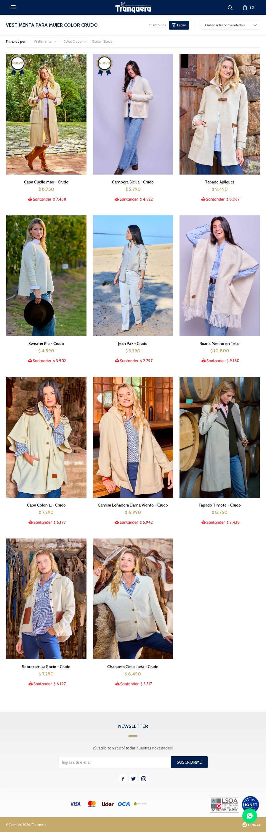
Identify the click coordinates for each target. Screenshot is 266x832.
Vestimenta (43, 41)
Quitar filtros (102, 41)
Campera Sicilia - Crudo (133, 182)
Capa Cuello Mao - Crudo (46, 182)
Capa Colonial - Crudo (46, 505)
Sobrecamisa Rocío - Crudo (46, 666)
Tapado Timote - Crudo (219, 505)
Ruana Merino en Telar (220, 343)
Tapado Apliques (220, 182)
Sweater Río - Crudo (46, 343)
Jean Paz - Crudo (133, 343)
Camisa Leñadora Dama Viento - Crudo (133, 505)
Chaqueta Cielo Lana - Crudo (132, 666)
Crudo (72, 41)
